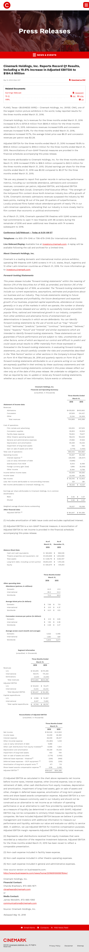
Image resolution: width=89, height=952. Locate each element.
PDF (73, 96)
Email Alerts (29, 928)
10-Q (7, 96)
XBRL (7, 99)
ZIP (81, 99)
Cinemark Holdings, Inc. (18, 945)
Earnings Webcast (13, 93)
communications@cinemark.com (20, 903)
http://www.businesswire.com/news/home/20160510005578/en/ (35, 873)
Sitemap (80, 946)
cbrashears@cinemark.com (17, 889)
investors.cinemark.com (55, 244)
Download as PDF (77, 80)
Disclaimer (69, 946)
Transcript (78, 93)
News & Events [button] (44, 54)
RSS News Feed (61, 928)
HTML (80, 96)
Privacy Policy (54, 946)
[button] (86, 5)
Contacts (44, 928)
